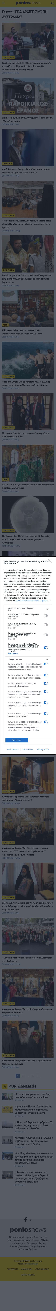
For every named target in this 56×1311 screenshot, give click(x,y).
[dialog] (28, 655)
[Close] (50, 561)
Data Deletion (13, 749)
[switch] (46, 615)
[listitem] (28, 609)
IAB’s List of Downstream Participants (31, 601)
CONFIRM (17, 740)
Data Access (28, 749)
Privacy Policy (43, 749)
